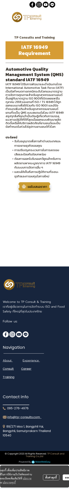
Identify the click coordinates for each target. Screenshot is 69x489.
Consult (8, 369)
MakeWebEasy (42, 462)
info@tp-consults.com (24, 417)
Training (8, 377)
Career (26, 369)
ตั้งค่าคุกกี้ (51, 477)
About (8, 360)
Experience (31, 360)
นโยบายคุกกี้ (9, 482)
